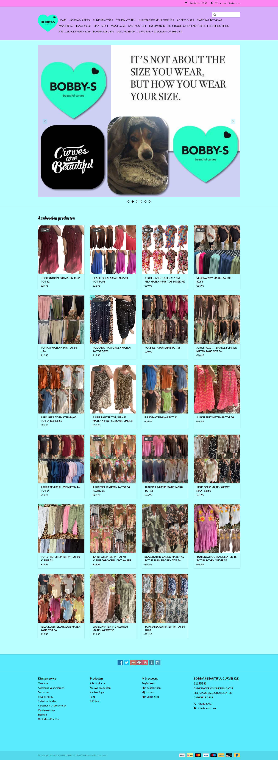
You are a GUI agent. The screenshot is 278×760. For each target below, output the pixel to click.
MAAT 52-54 (101, 25)
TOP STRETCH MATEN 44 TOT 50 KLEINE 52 (60, 558)
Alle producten (98, 683)
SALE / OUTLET (137, 25)
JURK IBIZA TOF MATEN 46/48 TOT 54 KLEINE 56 (58, 419)
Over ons (43, 683)
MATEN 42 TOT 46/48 (209, 20)
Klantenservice (46, 710)
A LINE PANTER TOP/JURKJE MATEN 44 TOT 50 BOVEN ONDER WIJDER (112, 419)
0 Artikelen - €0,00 (196, 3)
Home (62, 20)
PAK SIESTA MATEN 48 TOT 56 (162, 347)
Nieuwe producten (100, 687)
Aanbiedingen (97, 692)
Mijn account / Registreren (225, 3)
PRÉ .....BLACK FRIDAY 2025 (74, 31)
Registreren (148, 683)
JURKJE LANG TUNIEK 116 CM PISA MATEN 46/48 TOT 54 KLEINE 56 (164, 279)
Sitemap (42, 714)
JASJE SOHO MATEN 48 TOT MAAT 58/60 (213, 489)
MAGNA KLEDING (103, 31)
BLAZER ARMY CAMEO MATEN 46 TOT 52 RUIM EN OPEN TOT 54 (164, 558)
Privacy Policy (45, 696)
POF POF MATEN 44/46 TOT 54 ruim (59, 349)
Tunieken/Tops (103, 20)
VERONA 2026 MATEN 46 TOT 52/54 (214, 279)
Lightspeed (102, 755)
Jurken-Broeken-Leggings (156, 20)
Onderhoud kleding (48, 718)
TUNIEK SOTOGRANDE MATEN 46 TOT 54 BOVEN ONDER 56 (216, 558)
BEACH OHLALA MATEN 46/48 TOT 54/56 (110, 279)
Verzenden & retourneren (52, 705)
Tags (92, 696)
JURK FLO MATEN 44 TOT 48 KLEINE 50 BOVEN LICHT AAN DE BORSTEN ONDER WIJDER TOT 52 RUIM (113, 558)
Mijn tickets (148, 692)
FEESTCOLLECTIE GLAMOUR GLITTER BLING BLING (198, 25)
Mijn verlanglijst (150, 696)
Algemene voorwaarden (51, 687)
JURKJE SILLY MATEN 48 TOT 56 (215, 417)
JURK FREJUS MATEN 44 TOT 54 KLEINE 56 (111, 489)
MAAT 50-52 (83, 25)
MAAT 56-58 (118, 25)
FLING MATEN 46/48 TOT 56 (160, 417)
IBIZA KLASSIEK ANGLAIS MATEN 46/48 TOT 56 (60, 628)
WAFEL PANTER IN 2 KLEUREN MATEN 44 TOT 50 (110, 628)
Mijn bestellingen (151, 687)
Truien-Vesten (125, 20)
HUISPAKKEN (157, 25)
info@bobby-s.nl (207, 707)
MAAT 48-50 (66, 25)
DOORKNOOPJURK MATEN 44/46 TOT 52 (60, 279)
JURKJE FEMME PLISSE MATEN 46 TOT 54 (60, 489)
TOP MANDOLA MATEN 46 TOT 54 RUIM (164, 628)
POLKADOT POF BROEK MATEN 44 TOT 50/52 (111, 349)
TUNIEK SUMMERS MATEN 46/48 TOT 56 (163, 489)
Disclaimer (43, 692)
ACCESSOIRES (185, 20)
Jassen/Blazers (79, 20)
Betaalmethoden (47, 701)
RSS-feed (95, 701)
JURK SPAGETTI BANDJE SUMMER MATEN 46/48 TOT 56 (216, 349)
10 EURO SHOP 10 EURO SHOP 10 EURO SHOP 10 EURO (149, 31)
